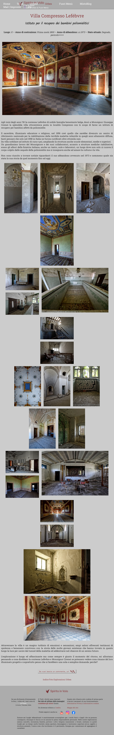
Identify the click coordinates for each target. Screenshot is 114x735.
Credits (58, 708)
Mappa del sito (72, 708)
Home (6, 3)
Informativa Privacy (75, 703)
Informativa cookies (91, 703)
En (30, 7)
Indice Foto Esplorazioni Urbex (57, 679)
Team (20, 3)
